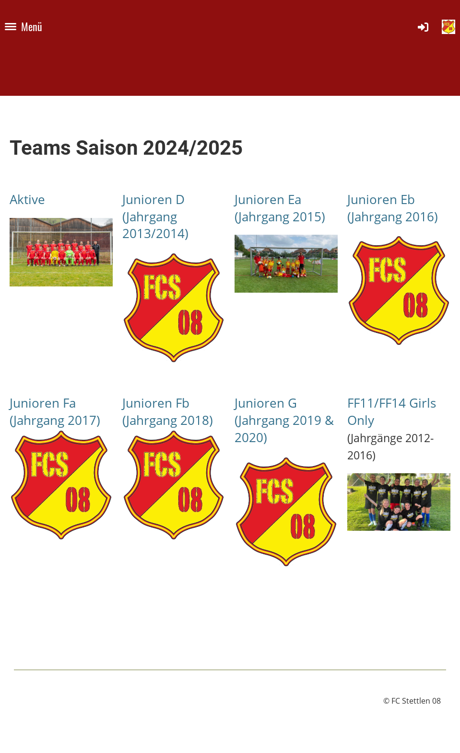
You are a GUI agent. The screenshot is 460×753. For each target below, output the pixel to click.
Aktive (27, 199)
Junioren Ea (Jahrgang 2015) (280, 208)
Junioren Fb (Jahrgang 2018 (165, 412)
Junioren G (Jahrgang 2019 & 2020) (284, 420)
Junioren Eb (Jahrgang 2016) (392, 208)
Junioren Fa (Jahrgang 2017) (55, 412)
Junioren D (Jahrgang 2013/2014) (155, 216)
